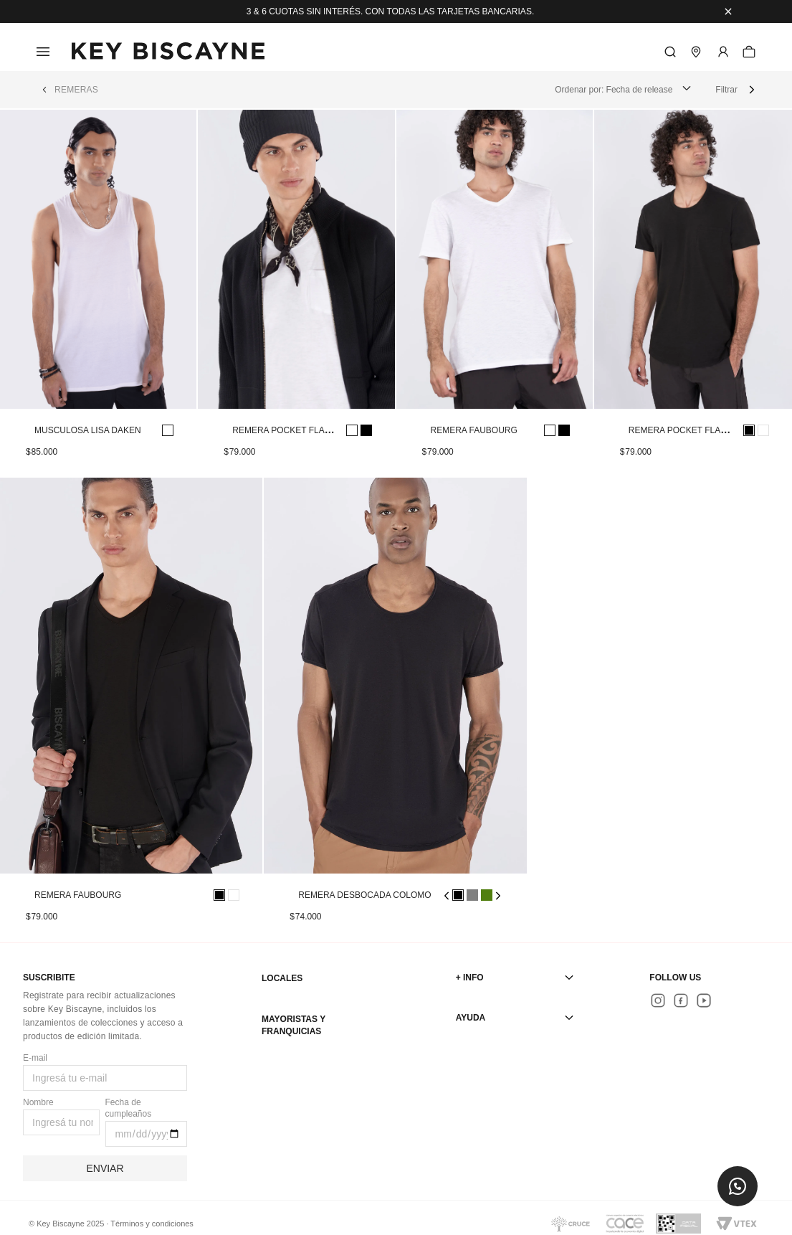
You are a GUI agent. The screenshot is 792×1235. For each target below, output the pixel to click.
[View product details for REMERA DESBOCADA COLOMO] (395, 710)
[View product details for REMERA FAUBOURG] (494, 294)
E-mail (35, 1058)
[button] (737, 1186)
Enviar (104, 1168)
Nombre (38, 1102)
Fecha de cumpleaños (128, 1108)
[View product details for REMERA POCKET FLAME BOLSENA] (296, 294)
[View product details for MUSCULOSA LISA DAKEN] (98, 294)
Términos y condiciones (152, 1223)
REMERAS (76, 90)
